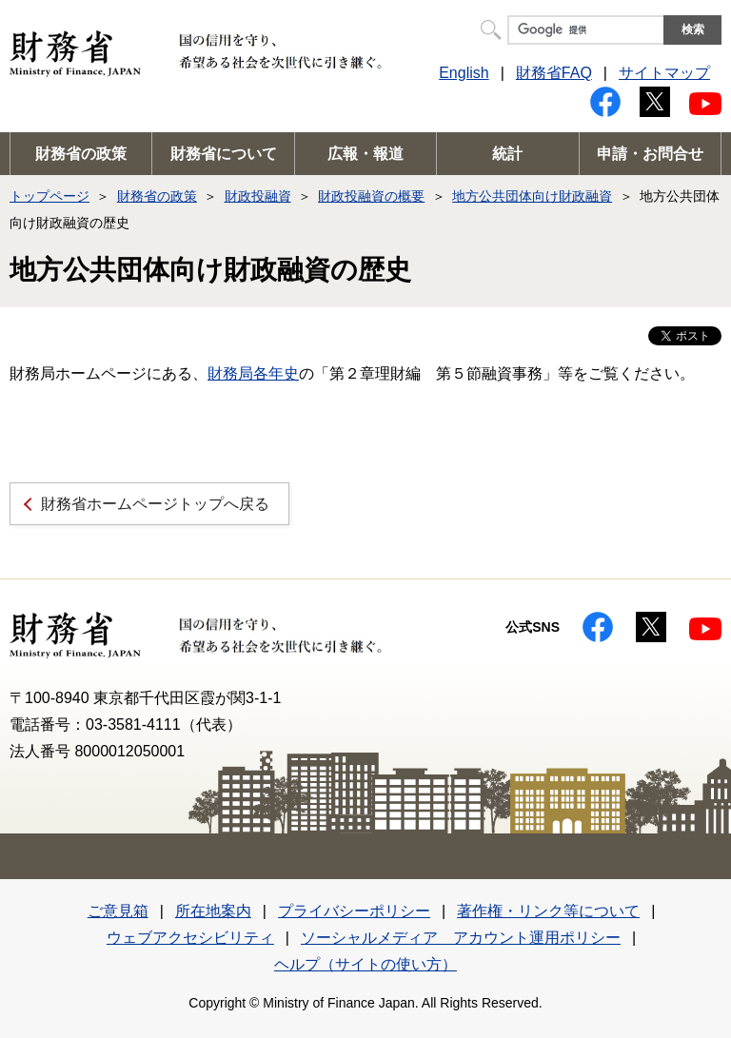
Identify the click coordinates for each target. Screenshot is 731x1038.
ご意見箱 (118, 911)
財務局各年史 (253, 373)
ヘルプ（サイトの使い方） (365, 964)
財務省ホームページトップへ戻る (155, 504)
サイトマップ (664, 73)
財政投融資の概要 (371, 196)
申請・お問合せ (650, 154)
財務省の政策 (81, 154)
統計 (507, 154)
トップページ (49, 196)
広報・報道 (365, 154)
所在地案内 (213, 911)
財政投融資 (258, 196)
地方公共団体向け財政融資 (532, 196)
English (463, 73)
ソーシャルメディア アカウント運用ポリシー (461, 938)
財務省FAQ (554, 73)
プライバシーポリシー (354, 911)
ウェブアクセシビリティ (190, 938)
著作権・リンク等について (548, 911)
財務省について (223, 154)
